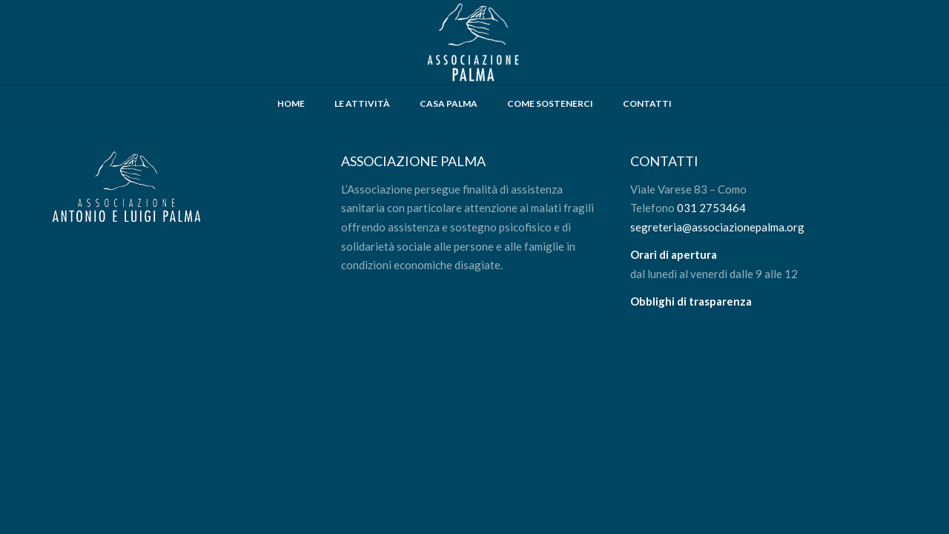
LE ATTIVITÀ (362, 103)
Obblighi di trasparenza (691, 301)
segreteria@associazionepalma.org (717, 227)
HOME (291, 103)
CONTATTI (647, 103)
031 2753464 (711, 207)
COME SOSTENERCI (550, 103)
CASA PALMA (448, 103)
